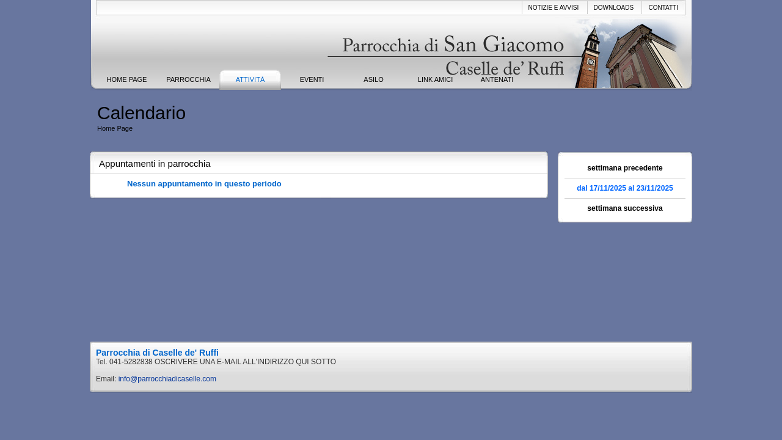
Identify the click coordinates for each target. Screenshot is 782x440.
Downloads (614, 7)
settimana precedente (624, 168)
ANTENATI (497, 79)
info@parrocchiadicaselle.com (167, 379)
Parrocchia (188, 79)
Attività (250, 79)
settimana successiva (624, 208)
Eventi (312, 79)
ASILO (373, 79)
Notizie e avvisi (553, 7)
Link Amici (435, 79)
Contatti (663, 7)
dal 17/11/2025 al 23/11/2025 (625, 188)
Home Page (127, 79)
